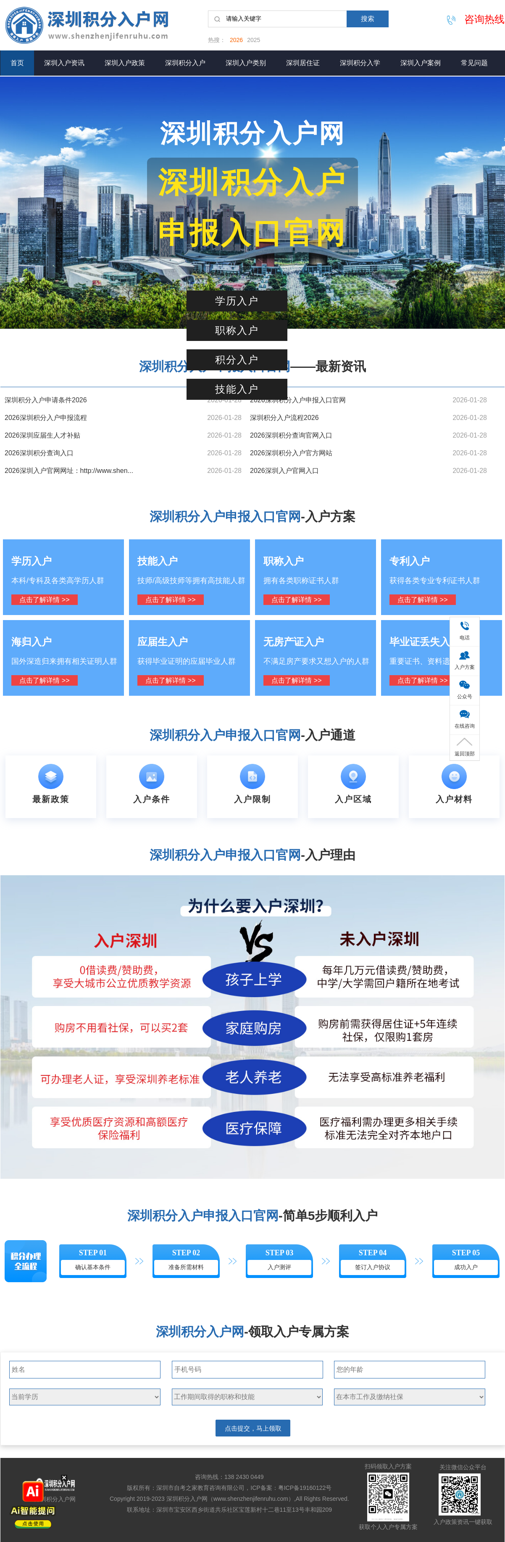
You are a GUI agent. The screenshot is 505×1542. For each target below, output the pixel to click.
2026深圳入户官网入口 (284, 470)
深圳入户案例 (420, 62)
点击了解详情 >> (44, 599)
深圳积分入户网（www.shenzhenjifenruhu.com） (230, 1498)
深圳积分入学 (360, 62)
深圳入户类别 (246, 62)
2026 (236, 40)
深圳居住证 (303, 62)
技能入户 (237, 389)
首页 (17, 62)
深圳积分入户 (185, 62)
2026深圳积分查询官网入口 (291, 435)
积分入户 (237, 359)
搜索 (367, 18)
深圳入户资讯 (64, 62)
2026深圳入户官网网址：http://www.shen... (69, 470)
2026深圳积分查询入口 (39, 453)
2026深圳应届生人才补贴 (42, 435)
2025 (253, 40)
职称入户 (237, 330)
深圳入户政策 (125, 62)
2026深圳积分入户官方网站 (291, 453)
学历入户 (237, 301)
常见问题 (474, 62)
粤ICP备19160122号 (305, 1487)
